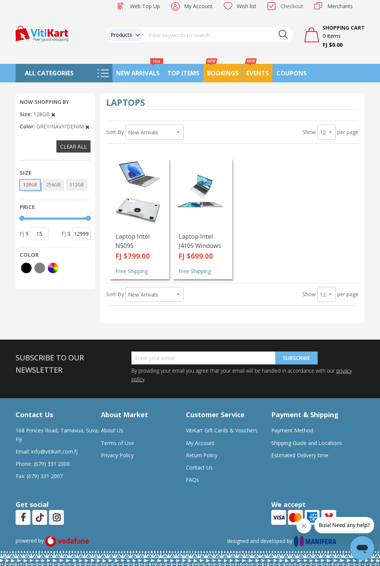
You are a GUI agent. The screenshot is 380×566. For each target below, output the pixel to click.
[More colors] (53, 268)
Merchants (340, 6)
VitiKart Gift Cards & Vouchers (222, 430)
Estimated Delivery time (299, 455)
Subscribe (296, 357)
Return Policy (201, 455)
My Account (198, 6)
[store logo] (42, 32)
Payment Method (292, 430)
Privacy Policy (117, 455)
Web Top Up (145, 6)
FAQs (192, 479)
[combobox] (218, 34)
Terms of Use (117, 442)
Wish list (246, 6)
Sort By (115, 131)
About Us (112, 430)
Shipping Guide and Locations (306, 442)
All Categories (49, 73)
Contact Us (199, 467)
